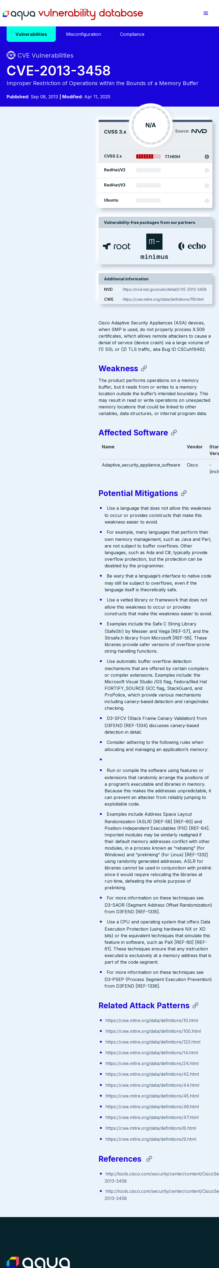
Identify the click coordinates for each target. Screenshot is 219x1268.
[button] (206, 13)
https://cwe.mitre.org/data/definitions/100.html (61, 922)
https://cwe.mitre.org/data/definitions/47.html (60, 1008)
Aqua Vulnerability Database (73, 14)
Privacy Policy (106, 1228)
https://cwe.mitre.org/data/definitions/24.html (60, 954)
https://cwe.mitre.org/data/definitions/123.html (60, 933)
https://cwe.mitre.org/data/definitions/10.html (59, 911)
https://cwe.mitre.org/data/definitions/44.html (60, 976)
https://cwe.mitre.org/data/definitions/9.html (58, 1030)
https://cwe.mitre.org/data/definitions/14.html (59, 944)
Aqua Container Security (38, 1157)
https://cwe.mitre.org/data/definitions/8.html (58, 1019)
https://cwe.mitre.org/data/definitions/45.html (60, 987)
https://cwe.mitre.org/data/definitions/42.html (60, 965)
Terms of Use (19, 1234)
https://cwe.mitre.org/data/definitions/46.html (60, 998)
